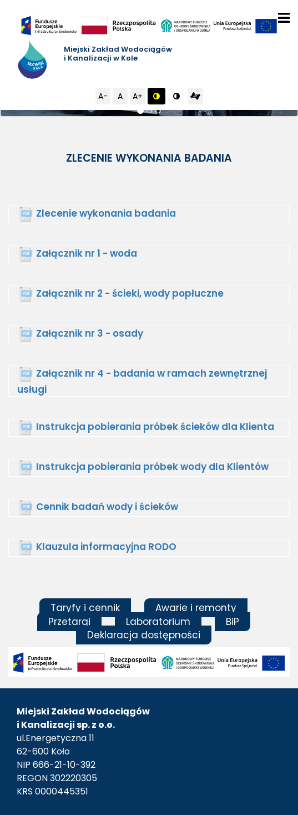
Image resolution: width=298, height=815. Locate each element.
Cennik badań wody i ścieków (107, 506)
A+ (138, 96)
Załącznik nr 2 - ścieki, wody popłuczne (130, 293)
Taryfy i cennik (85, 607)
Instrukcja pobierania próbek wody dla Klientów (152, 466)
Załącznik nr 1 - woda (86, 253)
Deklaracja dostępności (143, 635)
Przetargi (69, 621)
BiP (232, 621)
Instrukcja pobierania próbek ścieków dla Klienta (155, 426)
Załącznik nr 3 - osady (89, 333)
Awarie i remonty (195, 607)
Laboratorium (158, 621)
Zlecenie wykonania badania (106, 213)
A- (103, 96)
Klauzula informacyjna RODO (106, 546)
